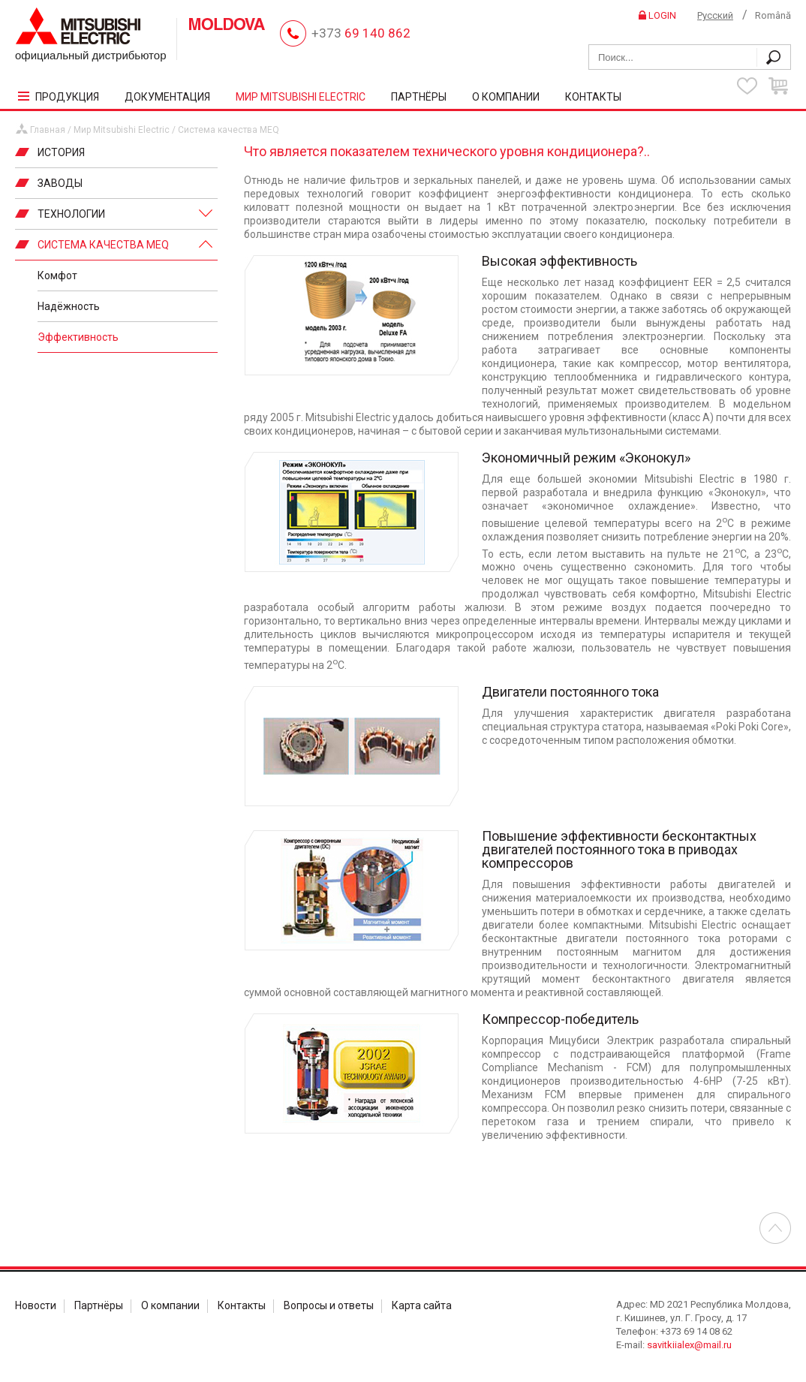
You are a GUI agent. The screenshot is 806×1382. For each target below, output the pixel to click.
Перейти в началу (775, 1228)
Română (773, 15)
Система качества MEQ (228, 130)
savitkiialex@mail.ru (689, 1344)
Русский (715, 15)
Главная (47, 130)
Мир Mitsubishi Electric (122, 130)
